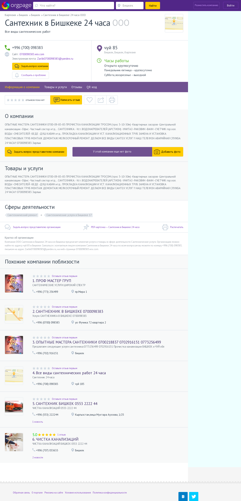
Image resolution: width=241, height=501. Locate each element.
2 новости (37, 457)
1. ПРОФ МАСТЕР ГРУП (51, 280)
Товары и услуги (55, 87)
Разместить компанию (206, 5)
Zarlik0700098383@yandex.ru (55, 58)
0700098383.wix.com (32, 54)
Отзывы (76, 87)
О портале (37, 477)
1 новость (37, 421)
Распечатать (172, 227)
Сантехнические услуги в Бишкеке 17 (69, 215)
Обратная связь (21, 477)
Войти (230, 5)
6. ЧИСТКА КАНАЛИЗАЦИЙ (55, 439)
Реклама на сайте (54, 477)
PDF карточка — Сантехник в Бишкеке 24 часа (111, 227)
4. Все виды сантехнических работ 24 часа (69, 372)
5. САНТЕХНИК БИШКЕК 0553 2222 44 (64, 403)
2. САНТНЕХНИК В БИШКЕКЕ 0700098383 (67, 311)
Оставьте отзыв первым (64, 276)
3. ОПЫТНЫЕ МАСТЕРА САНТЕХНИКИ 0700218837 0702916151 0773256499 (96, 342)
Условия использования (78, 477)
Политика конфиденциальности (110, 477)
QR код (92, 87)
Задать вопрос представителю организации (33, 227)
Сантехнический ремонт (22, 215)
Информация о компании (22, 87)
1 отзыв (61, 434)
